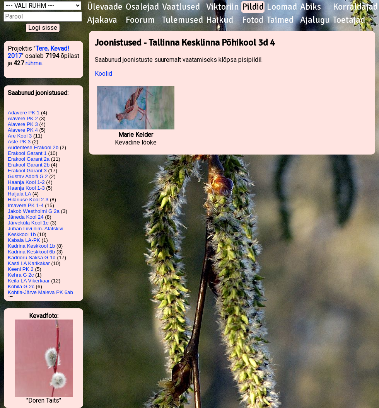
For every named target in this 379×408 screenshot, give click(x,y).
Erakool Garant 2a (29, 159)
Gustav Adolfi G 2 (28, 176)
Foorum (140, 20)
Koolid (103, 73)
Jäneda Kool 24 (26, 217)
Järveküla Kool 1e (28, 223)
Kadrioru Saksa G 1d (32, 257)
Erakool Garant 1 (27, 153)
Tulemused (182, 20)
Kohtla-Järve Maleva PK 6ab (40, 292)
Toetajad (349, 20)
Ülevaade (105, 7)
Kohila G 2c (21, 286)
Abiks (310, 7)
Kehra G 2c (21, 275)
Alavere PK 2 (23, 118)
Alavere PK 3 (23, 124)
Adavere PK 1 (23, 113)
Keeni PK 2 (21, 269)
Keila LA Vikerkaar (29, 281)
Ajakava (102, 20)
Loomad (282, 7)
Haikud (219, 20)
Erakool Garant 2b (29, 165)
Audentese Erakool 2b (33, 147)
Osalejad (142, 7)
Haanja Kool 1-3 (26, 188)
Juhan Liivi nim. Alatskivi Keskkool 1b (35, 231)
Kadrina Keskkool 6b (31, 252)
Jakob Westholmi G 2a (34, 211)
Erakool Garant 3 (27, 170)
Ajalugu (315, 20)
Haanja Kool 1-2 (26, 182)
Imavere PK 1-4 (26, 205)
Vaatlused (181, 7)
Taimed (280, 20)
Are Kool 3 (20, 136)
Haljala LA (19, 194)
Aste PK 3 (19, 141)
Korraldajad (355, 7)
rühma (34, 63)
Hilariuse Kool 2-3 (28, 199)
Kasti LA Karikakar (29, 263)
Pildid (253, 7)
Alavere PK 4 (23, 130)
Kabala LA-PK (24, 240)
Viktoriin (222, 7)
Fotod (252, 20)
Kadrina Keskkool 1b (31, 246)
